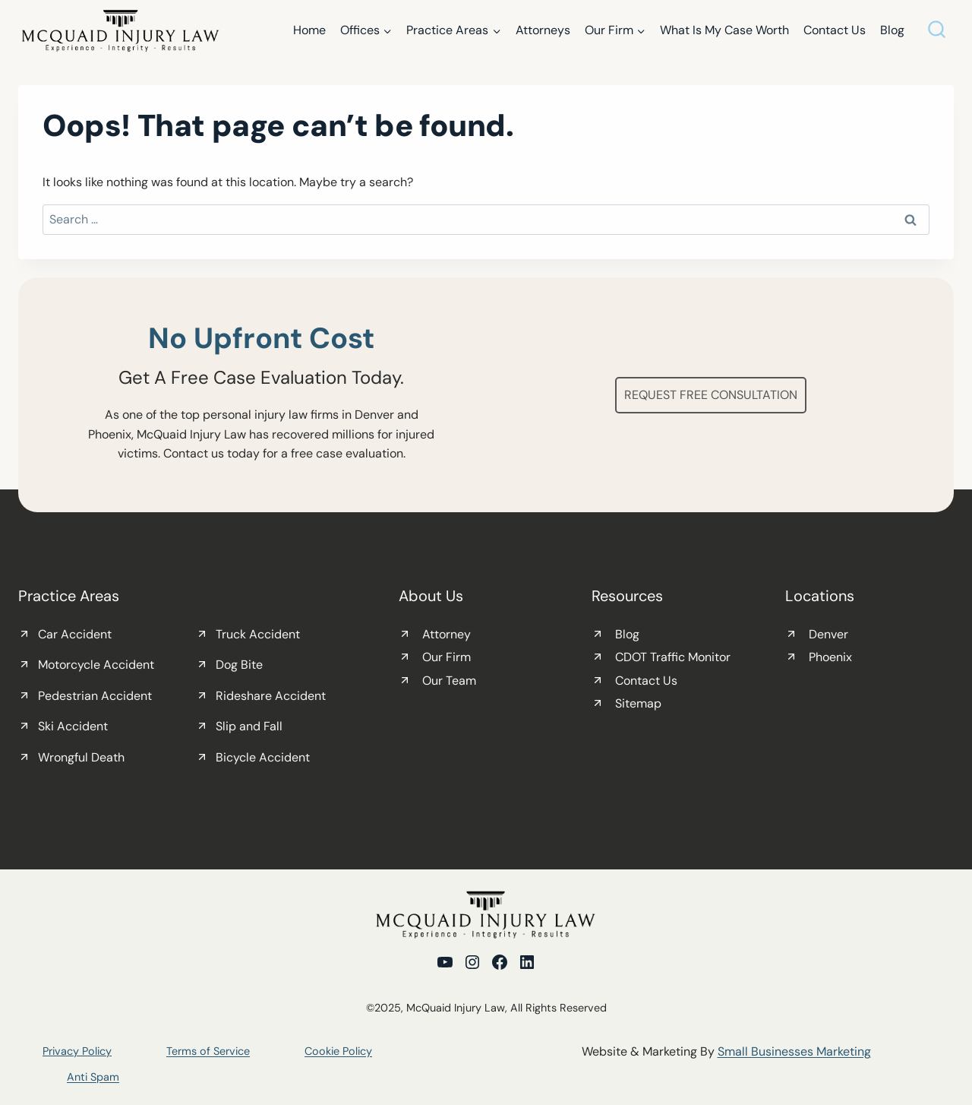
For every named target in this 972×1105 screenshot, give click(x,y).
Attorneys (543, 30)
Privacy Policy (77, 1051)
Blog (892, 30)
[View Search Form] (937, 31)
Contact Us (834, 30)
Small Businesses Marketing (794, 1051)
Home (309, 30)
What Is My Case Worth (724, 30)
